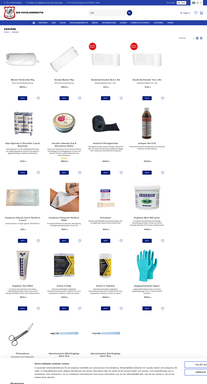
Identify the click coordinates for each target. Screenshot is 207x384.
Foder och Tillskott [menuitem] (140, 23)
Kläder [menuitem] (123, 23)
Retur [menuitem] (87, 324)
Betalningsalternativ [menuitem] (133, 316)
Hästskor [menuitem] (43, 23)
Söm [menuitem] (54, 23)
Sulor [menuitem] (62, 23)
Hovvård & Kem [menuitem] (109, 23)
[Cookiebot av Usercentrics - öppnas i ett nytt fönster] (17, 379)
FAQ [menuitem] (86, 340)
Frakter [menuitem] (128, 324)
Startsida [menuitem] (33, 22)
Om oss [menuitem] (168, 316)
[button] (196, 13)
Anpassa (185, 366)
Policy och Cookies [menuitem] (132, 328)
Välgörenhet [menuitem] (170, 324)
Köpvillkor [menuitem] (89, 332)
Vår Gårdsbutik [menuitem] (171, 320)
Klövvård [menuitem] (158, 23)
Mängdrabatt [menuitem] (130, 320)
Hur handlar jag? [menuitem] (91, 336)
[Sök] (129, 12)
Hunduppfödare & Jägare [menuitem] (135, 336)
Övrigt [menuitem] (170, 23)
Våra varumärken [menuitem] (172, 332)
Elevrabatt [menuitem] (129, 332)
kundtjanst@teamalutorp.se (19, 316)
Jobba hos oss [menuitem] (171, 328)
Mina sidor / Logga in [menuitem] (93, 320)
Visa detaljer (40, 379)
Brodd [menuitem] (95, 23)
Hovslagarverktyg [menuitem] (79, 23)
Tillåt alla (185, 359)
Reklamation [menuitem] (90, 328)
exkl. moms (181, 3)
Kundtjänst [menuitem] (89, 316)
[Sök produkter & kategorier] (110, 13)
